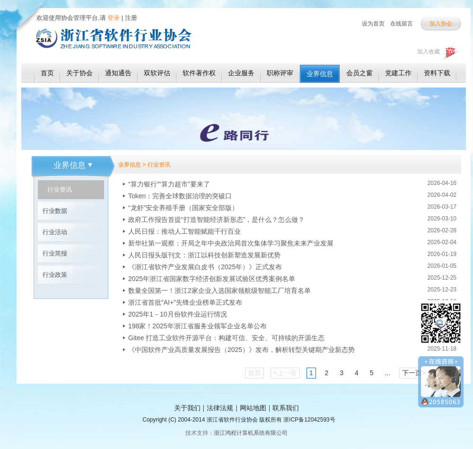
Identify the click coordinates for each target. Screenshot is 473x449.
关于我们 (187, 408)
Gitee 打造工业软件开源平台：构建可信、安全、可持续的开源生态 (226, 338)
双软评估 (157, 73)
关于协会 (79, 73)
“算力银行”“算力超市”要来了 (169, 184)
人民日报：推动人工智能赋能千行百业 (184, 231)
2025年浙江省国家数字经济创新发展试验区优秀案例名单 (211, 278)
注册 (131, 17)
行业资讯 (59, 189)
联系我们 (285, 408)
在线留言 (401, 23)
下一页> (414, 373)
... (387, 373)
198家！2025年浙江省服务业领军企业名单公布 (197, 326)
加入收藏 (428, 51)
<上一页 (285, 373)
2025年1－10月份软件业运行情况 (177, 314)
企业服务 (241, 73)
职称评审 (280, 73)
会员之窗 (359, 73)
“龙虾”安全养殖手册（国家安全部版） (183, 207)
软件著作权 (199, 73)
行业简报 (55, 253)
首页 (47, 73)
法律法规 (220, 408)
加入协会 (440, 23)
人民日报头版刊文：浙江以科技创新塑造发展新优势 (204, 255)
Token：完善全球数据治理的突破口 (180, 196)
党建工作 (398, 73)
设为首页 (373, 23)
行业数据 (55, 210)
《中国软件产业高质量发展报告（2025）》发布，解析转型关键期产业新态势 (241, 349)
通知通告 (118, 73)
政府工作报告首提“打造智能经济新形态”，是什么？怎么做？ (216, 219)
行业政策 (55, 274)
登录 (113, 17)
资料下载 (437, 73)
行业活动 (55, 232)
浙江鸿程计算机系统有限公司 (251, 433)
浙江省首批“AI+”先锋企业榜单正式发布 (185, 302)
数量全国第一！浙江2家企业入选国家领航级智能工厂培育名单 (219, 290)
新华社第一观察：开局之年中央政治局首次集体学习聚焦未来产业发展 (230, 243)
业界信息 (320, 74)
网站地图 (253, 408)
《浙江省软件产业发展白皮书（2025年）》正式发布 (205, 267)
